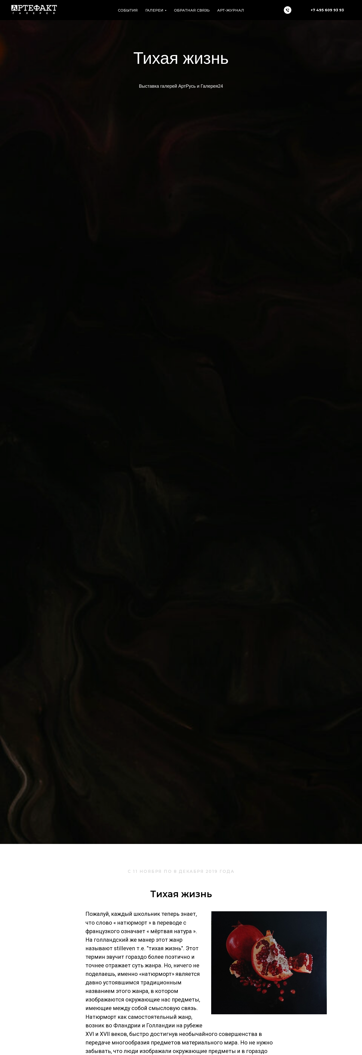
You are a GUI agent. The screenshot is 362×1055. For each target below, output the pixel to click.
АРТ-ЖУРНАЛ (230, 10)
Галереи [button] (154, 10)
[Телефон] (287, 10)
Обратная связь (192, 10)
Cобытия (128, 10)
